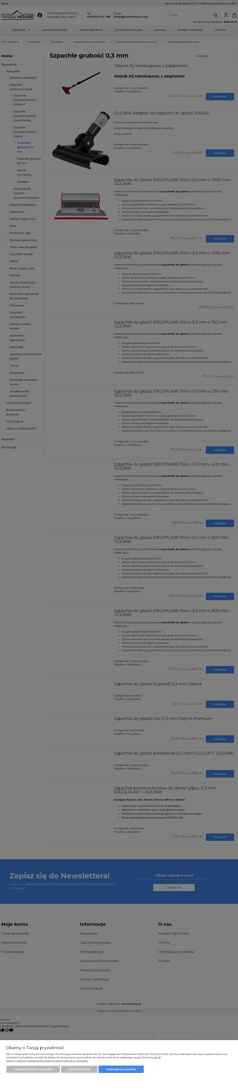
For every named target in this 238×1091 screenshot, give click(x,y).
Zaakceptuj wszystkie (121, 1069)
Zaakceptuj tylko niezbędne (33, 1069)
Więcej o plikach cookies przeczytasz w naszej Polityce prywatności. (47, 1060)
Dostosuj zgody (79, 1069)
